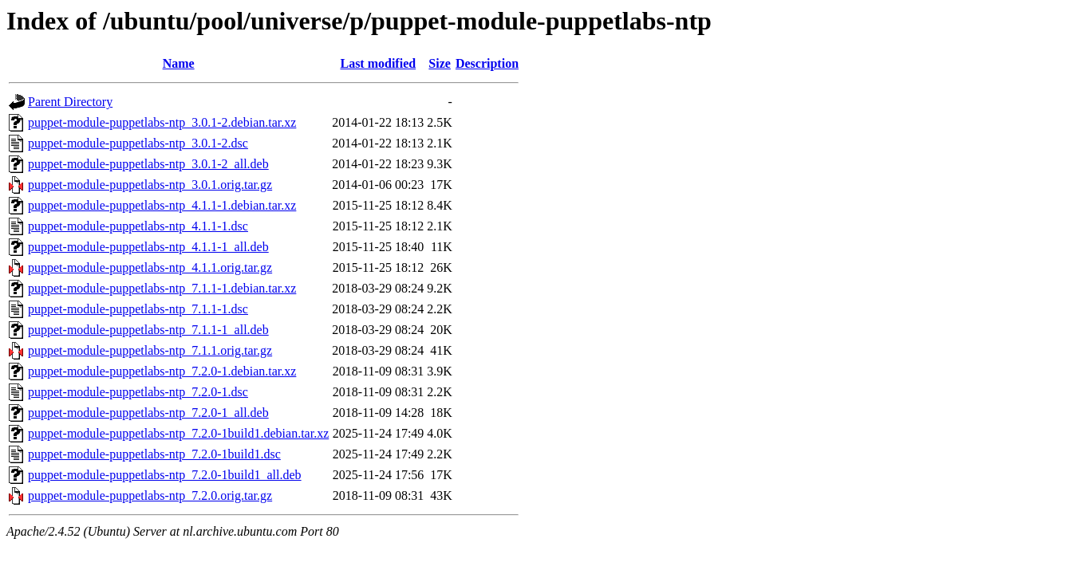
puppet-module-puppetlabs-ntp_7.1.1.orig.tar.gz (150, 350)
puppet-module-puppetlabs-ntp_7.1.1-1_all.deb (148, 329)
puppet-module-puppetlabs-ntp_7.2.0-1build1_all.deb (165, 475)
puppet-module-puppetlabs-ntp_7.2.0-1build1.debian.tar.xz (178, 433)
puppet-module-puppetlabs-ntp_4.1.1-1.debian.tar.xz (162, 205)
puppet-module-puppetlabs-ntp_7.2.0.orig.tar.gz (150, 495)
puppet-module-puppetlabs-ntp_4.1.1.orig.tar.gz (150, 267)
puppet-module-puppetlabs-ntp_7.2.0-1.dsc (138, 392)
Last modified (378, 63)
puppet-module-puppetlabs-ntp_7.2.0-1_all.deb (148, 412)
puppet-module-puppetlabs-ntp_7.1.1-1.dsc (138, 309)
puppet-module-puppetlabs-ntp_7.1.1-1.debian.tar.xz (162, 288)
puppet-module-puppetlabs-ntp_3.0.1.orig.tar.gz (150, 184)
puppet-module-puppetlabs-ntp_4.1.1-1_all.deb (148, 247)
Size (439, 63)
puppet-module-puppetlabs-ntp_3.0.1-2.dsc (138, 143)
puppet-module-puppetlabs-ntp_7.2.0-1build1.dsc (154, 454)
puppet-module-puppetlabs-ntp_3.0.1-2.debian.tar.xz (162, 122)
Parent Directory (70, 101)
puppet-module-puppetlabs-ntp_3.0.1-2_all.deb (148, 164)
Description (487, 63)
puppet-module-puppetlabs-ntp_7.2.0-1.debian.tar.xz (162, 371)
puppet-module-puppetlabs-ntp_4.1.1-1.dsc (138, 226)
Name (179, 63)
